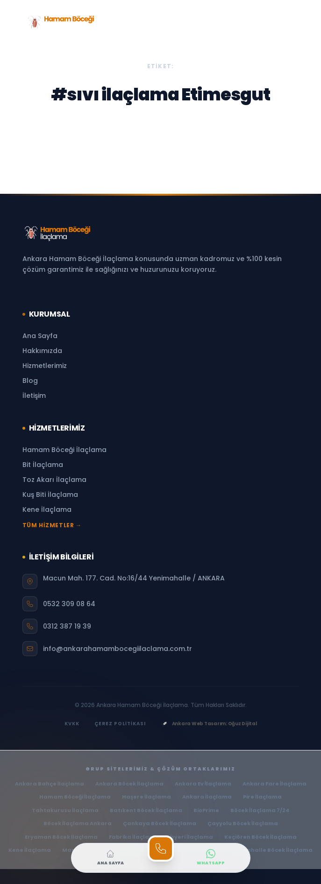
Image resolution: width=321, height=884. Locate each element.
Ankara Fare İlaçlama (275, 783)
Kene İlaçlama (46, 509)
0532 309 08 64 (69, 603)
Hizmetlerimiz (44, 365)
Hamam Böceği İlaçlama (64, 449)
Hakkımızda (42, 350)
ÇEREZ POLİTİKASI (120, 723)
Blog (30, 380)
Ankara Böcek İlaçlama (129, 783)
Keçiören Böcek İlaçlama (260, 837)
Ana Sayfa (39, 335)
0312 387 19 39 (67, 626)
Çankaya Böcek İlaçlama (159, 823)
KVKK (71, 723)
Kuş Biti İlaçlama (50, 494)
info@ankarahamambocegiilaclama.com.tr (117, 648)
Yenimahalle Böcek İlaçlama (270, 850)
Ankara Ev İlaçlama (203, 783)
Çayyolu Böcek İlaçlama (242, 823)
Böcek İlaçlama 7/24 (259, 810)
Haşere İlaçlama (146, 796)
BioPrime (206, 810)
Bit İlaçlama (42, 464)
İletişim (34, 395)
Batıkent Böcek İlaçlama (146, 810)
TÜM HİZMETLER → (52, 525)
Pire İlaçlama (262, 796)
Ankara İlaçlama (207, 796)
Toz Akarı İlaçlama (54, 479)
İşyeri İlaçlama (191, 837)
